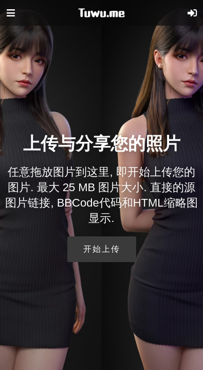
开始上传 (101, 249)
